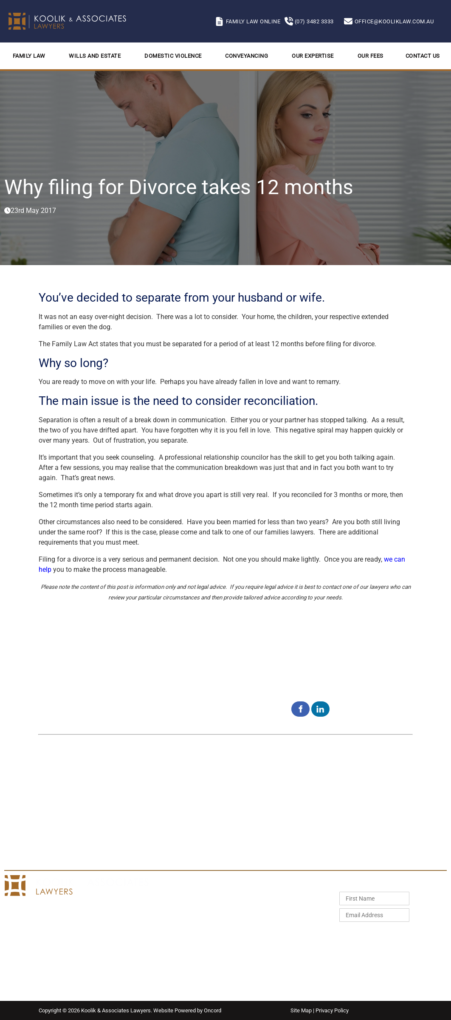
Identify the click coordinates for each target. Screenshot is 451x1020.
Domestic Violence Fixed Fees (266, 917)
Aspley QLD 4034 (215, 821)
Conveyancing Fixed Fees (261, 927)
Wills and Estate (95, 56)
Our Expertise (313, 56)
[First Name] (374, 898)
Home (161, 896)
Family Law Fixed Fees (257, 896)
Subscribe (364, 934)
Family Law (29, 56)
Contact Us (423, 56)
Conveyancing (246, 56)
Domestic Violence (173, 56)
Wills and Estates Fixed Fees (264, 907)
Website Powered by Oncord (187, 1010)
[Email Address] (374, 915)
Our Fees (370, 56)
